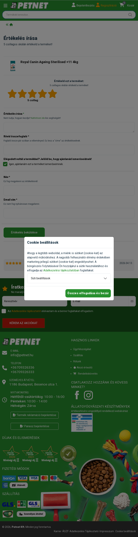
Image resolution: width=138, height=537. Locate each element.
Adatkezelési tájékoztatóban (61, 270)
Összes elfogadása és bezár (88, 293)
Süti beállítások (40, 278)
